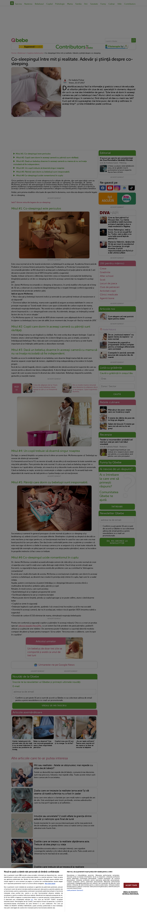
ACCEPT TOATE (131, 885)
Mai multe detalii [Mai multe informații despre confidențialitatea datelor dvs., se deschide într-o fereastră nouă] (50, 883)
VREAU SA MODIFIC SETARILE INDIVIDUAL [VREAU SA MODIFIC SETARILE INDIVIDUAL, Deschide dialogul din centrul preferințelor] (130, 893)
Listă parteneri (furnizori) (75, 890)
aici (32, 899)
